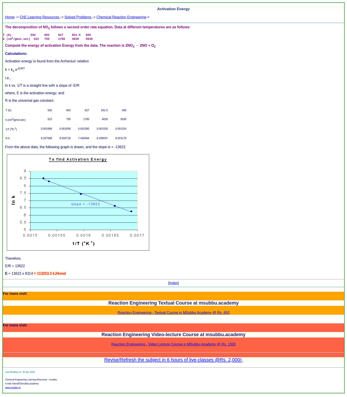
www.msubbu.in (13, 389)
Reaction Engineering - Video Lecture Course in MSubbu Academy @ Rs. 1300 (173, 345)
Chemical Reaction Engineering (121, 17)
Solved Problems (78, 17)
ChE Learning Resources (40, 17)
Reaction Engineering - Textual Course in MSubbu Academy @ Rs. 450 (173, 314)
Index (173, 284)
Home (10, 17)
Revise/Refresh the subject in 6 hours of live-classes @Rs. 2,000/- (173, 361)
